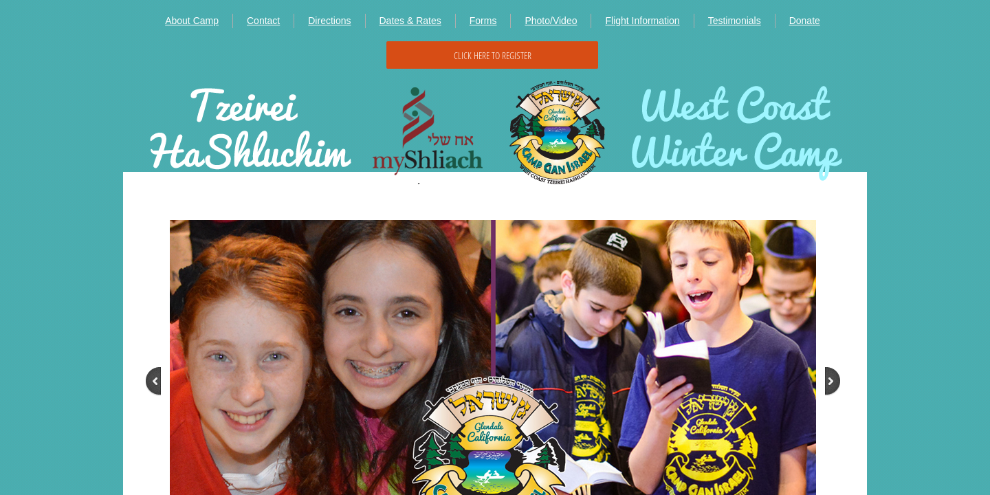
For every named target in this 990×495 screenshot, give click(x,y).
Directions (329, 20)
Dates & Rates (410, 20)
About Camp (192, 20)
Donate (804, 20)
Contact (263, 20)
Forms (483, 20)
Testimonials (734, 20)
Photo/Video (551, 20)
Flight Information (642, 20)
